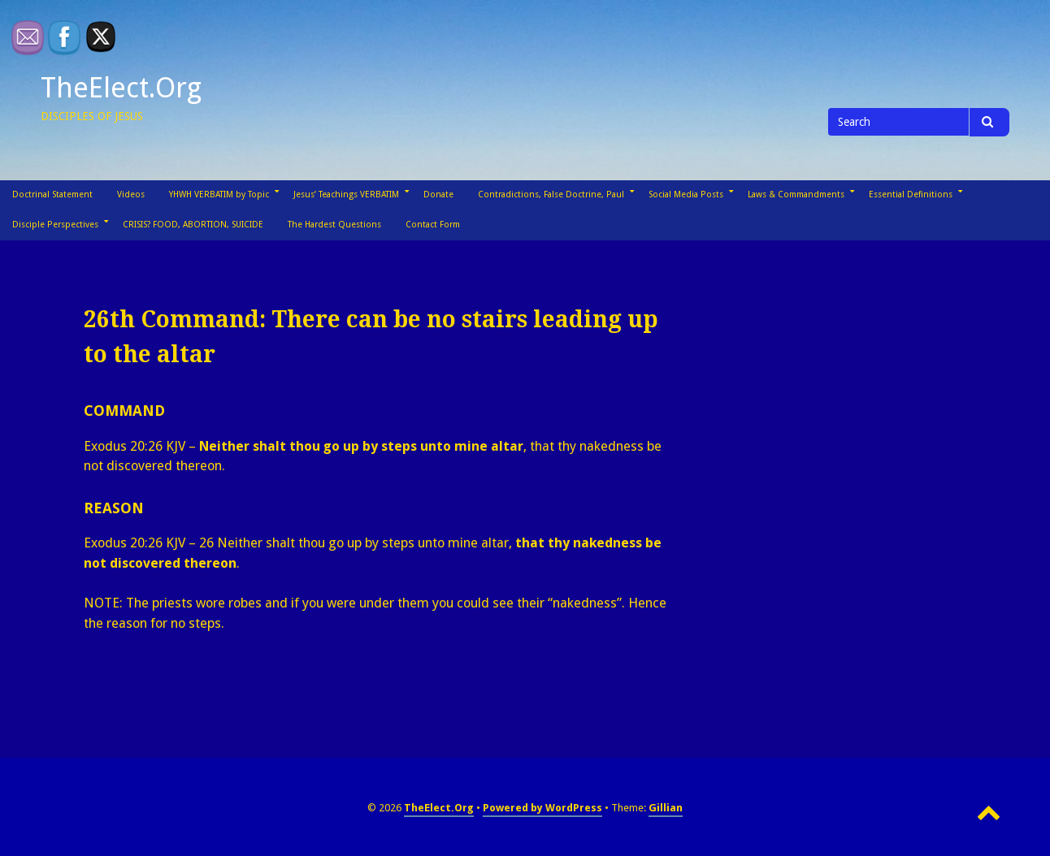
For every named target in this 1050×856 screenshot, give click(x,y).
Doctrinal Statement (52, 194)
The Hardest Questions (334, 224)
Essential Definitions (910, 194)
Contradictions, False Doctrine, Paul (551, 194)
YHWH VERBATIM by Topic (219, 194)
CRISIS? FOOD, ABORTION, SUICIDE (193, 224)
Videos (131, 194)
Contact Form (433, 224)
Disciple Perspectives (55, 224)
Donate (438, 194)
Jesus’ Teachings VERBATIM (346, 194)
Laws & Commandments (796, 194)
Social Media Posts (686, 194)
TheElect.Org (121, 87)
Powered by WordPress (542, 808)
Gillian (666, 808)
